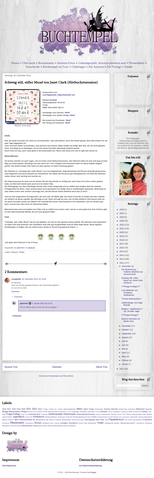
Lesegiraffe (16, 279)
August (125, 337)
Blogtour (24, 411)
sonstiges (64, 423)
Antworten (15, 291)
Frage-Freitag (13, 414)
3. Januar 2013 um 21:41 (42, 303)
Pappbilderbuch (116, 419)
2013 (122, 259)
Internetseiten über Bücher (142, 414)
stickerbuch (92, 423)
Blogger (93, 472)
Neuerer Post (11, 367)
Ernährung (124, 411)
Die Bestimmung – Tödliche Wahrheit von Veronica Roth (132, 271)
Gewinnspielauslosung (85, 414)
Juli (123, 341)
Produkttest (147, 420)
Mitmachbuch (41, 420)
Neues (15, 63)
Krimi (94, 417)
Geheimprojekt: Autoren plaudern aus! (102, 63)
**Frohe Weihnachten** (131, 299)
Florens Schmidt (50, 100)
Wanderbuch (6, 426)
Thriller (22, 252)
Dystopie (103, 411)
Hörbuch (14, 252)
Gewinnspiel (69, 414)
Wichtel (50, 426)
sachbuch (45, 423)
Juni (124, 345)
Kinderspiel (69, 417)
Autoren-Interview (111, 409)
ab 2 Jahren (58, 409)
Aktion (79, 409)
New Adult (100, 420)
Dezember (126, 266)
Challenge (75, 411)
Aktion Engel (88, 409)
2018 (122, 240)
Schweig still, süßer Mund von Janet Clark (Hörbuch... (132, 280)
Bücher (45, 411)
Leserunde (133, 417)
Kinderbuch (38, 417)
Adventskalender (69, 409)
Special (81, 423)
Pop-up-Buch (137, 420)
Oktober (125, 330)
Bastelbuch (131, 409)
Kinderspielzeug (79, 417)
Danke (129, 66)
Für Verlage (114, 66)
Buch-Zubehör (38, 411)
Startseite (56, 367)
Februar (125, 360)
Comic (97, 411)
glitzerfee (24, 303)
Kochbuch (88, 417)
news (106, 420)
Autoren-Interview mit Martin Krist (130, 320)
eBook (110, 411)
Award (121, 409)
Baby (126, 409)
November (126, 326)
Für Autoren (96, 66)
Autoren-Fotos (66, 63)
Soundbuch (73, 423)
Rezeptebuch (29, 423)
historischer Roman (109, 414)
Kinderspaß (61, 417)
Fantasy (144, 411)
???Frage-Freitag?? (130, 315)
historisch (98, 414)
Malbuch (5, 420)
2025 (122, 213)
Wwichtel (66, 426)
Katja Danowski (64, 95)
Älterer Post (101, 367)
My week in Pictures (53, 420)
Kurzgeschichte (102, 417)
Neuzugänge (90, 420)
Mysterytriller (66, 420)
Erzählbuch (136, 411)
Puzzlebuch (6, 423)
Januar (125, 364)
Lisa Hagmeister (50, 95)
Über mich (28, 63)
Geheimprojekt (55, 414)
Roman (37, 423)
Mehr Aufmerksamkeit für (24, 420)
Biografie (148, 409)
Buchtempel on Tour (55, 66)
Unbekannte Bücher (112, 423)
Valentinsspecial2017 (128, 423)
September (127, 334)
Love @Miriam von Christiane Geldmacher (129, 292)
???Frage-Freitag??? (130, 286)
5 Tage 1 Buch (48, 409)
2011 (122, 369)
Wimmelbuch (58, 426)
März (124, 356)
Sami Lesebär (54, 423)
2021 (122, 228)
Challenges (78, 66)
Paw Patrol (128, 420)
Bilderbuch (140, 409)
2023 (122, 221)
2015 (122, 251)
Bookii (31, 411)
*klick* (67, 113)
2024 (122, 217)
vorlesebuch (140, 423)
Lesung (140, 417)
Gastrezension (34, 414)
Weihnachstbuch (16, 426)
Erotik (130, 411)
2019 (122, 236)
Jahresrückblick (7, 417)
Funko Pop (24, 414)
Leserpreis (125, 417)
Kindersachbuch (51, 417)
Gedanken (44, 414)
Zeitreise (72, 426)
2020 (122, 232)
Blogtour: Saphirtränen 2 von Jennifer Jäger (132, 310)
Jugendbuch (19, 417)
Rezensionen (46, 63)
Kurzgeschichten (113, 417)
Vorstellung (148, 423)
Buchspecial (52, 411)
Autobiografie (99, 409)
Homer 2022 (121, 414)
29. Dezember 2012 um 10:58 (34, 279)
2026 (122, 209)
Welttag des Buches (40, 426)
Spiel (85, 423)
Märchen (11, 420)
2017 (122, 244)
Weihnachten (27, 426)
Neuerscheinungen (78, 420)
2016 (122, 248)
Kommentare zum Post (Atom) (61, 376)
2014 (122, 255)
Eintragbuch (116, 411)
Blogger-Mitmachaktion (11, 411)
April (124, 353)
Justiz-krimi (29, 417)
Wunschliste (136, 63)
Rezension (17, 422)
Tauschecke (32, 66)
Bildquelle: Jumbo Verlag (23, 125)
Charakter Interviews (87, 411)
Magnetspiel (148, 417)
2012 (122, 263)
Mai (123, 349)
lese (120, 417)
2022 (122, 225)
